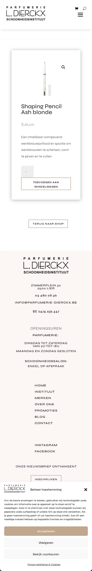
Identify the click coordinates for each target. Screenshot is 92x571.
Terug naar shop (48, 223)
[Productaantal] (27, 171)
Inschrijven (46, 479)
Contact (44, 423)
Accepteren (46, 531)
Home (40, 385)
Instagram (46, 445)
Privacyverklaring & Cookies (44, 564)
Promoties (46, 410)
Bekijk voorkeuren (46, 554)
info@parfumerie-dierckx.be (46, 302)
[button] (86, 489)
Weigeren (46, 543)
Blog (40, 417)
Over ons (44, 404)
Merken (43, 398)
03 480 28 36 (46, 295)
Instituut (45, 392)
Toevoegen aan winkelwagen (46, 184)
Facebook (45, 451)
